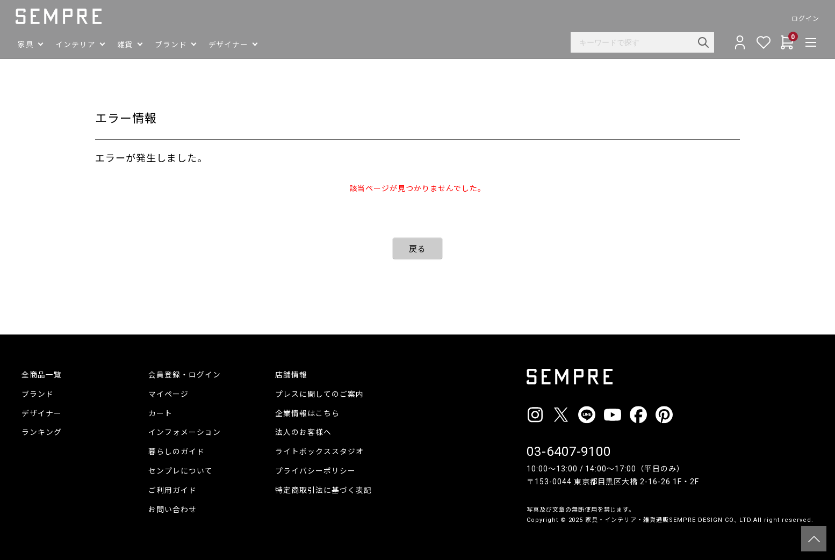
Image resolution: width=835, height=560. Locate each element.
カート (160, 413)
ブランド (37, 394)
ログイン (800, 19)
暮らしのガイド (176, 451)
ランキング (41, 432)
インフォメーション (184, 432)
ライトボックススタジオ (319, 451)
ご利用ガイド (172, 490)
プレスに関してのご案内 (319, 394)
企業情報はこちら (307, 413)
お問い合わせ (172, 509)
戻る (417, 249)
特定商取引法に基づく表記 (323, 490)
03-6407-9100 (568, 451)
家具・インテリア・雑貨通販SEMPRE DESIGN (653, 520)
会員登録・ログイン (184, 374)
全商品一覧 (41, 374)
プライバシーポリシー (315, 471)
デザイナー (41, 413)
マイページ (168, 394)
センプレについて (180, 471)
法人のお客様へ (303, 432)
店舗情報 (291, 374)
